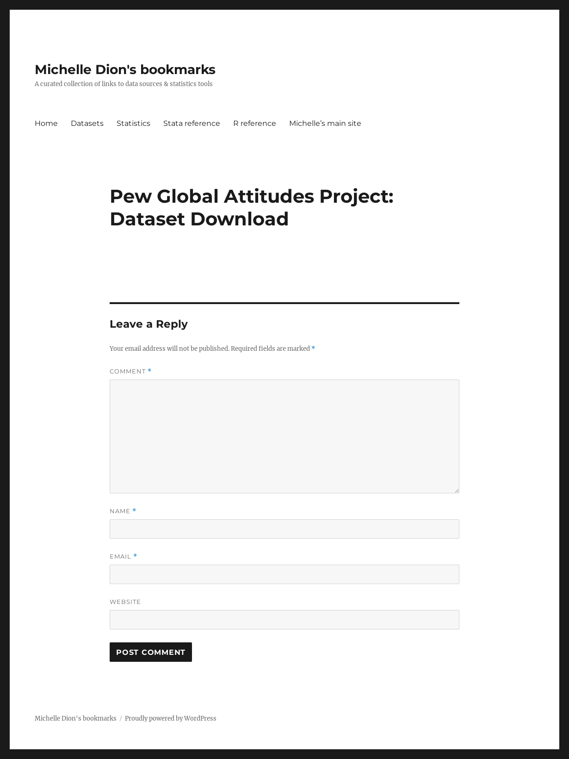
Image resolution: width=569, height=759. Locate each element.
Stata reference (191, 123)
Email (123, 556)
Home (46, 123)
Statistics (133, 123)
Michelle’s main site (325, 123)
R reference (254, 123)
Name (123, 511)
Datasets (87, 123)
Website (125, 601)
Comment (131, 371)
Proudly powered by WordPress (170, 718)
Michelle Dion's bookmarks (125, 69)
